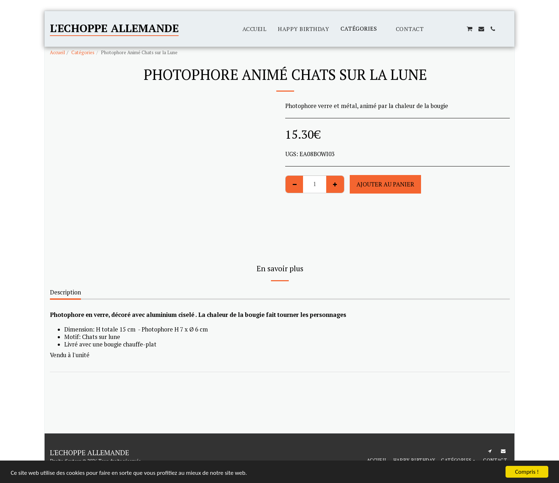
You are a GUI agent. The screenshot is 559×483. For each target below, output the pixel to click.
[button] (435, 29)
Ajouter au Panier (385, 184)
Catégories (82, 52)
